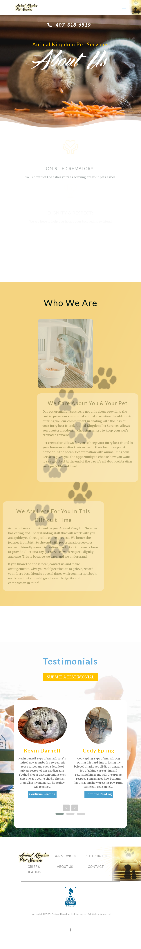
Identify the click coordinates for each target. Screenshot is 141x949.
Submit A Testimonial (70, 677)
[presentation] (66, 808)
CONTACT (96, 866)
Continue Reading (42, 794)
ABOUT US (65, 866)
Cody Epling (98, 750)
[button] (59, 814)
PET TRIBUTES (95, 856)
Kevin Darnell (42, 750)
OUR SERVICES (64, 856)
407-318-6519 (73, 25)
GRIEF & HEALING (33, 869)
